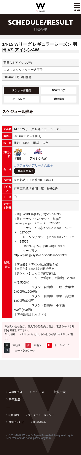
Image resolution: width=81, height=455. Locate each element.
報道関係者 (39, 422)
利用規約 (13, 415)
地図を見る (24, 171)
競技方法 (60, 392)
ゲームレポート (21, 99)
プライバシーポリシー (41, 415)
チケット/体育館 (21, 90)
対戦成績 (59, 99)
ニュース (38, 392)
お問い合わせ (16, 422)
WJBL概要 (16, 392)
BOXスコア (58, 90)
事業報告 (15, 399)
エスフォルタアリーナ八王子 (33, 165)
